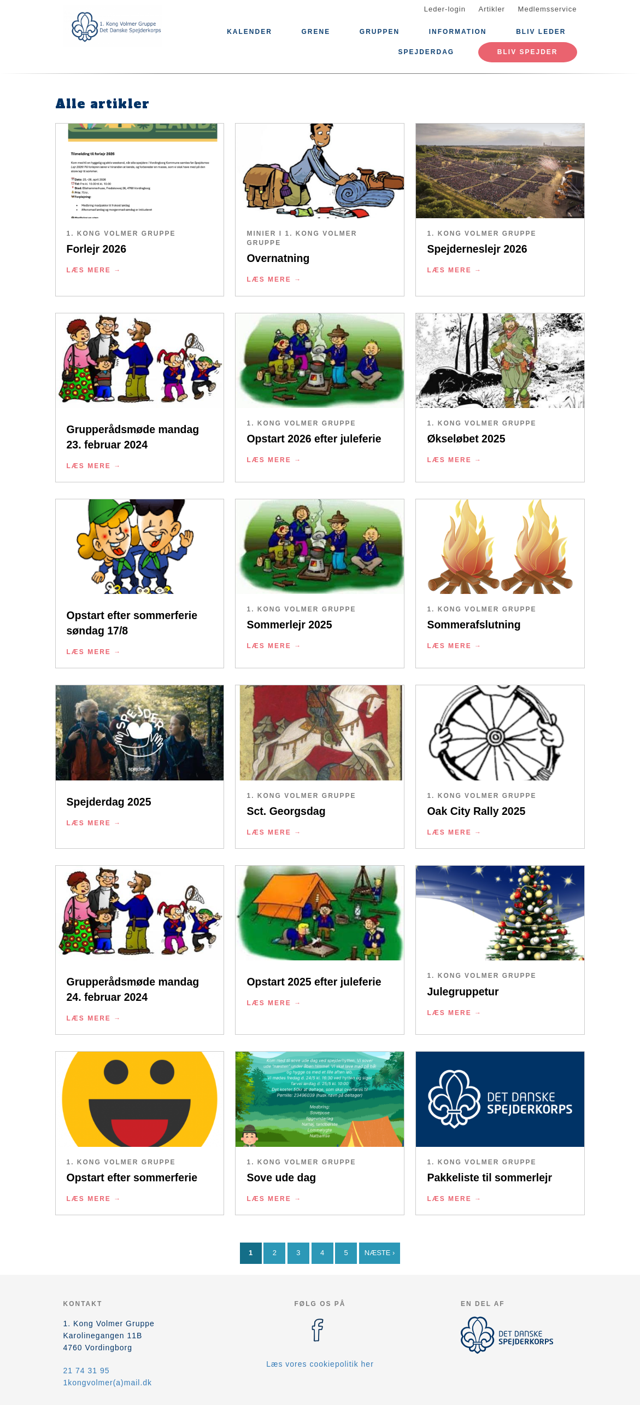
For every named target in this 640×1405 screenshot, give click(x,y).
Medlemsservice (547, 9)
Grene (315, 32)
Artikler (492, 9)
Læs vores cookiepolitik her (320, 1364)
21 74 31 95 (86, 1370)
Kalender (249, 32)
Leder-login (445, 9)
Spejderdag (426, 52)
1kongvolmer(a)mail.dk (107, 1382)
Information (458, 32)
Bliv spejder (527, 52)
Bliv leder (541, 32)
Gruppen (380, 32)
